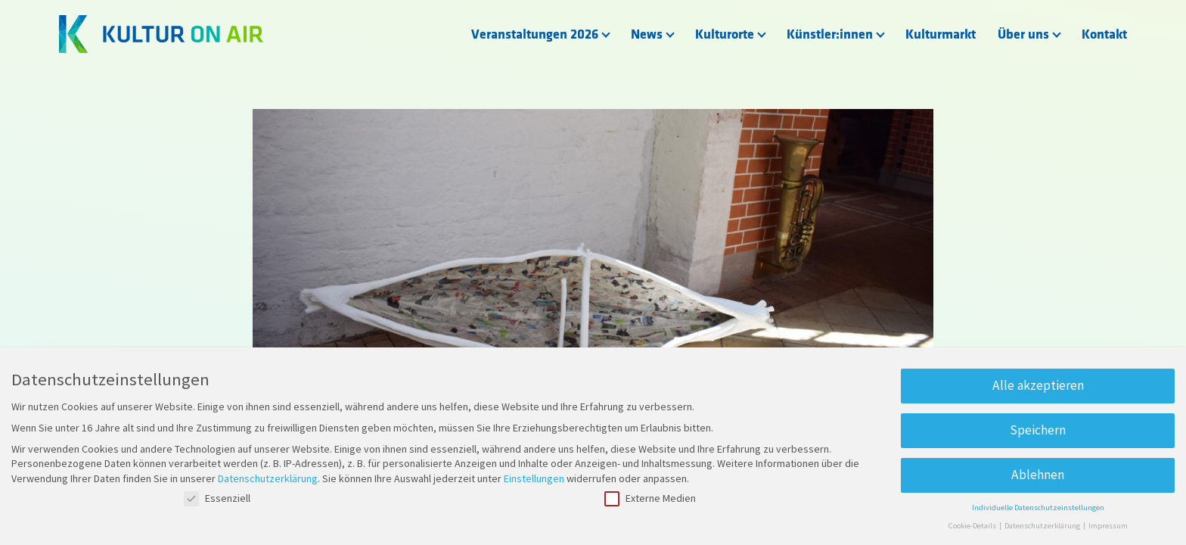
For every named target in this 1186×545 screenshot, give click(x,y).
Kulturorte (724, 34)
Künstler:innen (830, 34)
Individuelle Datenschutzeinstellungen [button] (1038, 507)
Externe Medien (650, 498)
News (647, 34)
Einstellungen (534, 478)
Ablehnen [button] (1037, 474)
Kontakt (1104, 34)
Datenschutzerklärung (268, 478)
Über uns (1023, 34)
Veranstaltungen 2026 (534, 34)
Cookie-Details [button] (973, 526)
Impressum (1108, 526)
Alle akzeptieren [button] (1038, 385)
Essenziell (217, 498)
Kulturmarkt (940, 34)
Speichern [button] (1038, 430)
